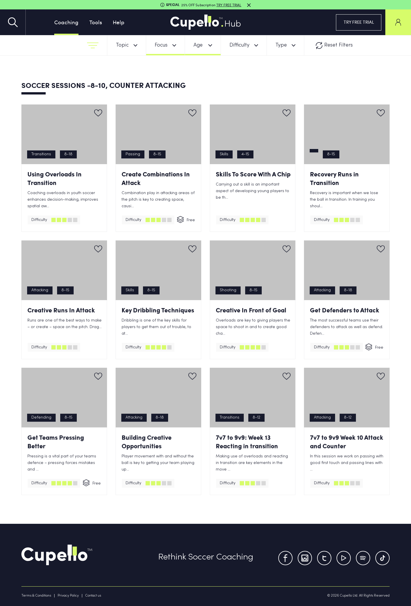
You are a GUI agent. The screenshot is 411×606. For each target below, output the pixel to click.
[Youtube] (344, 558)
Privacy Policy (68, 595)
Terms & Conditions (36, 595)
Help (118, 22)
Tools (95, 22)
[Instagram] (305, 558)
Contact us (93, 595)
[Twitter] (324, 558)
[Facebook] (285, 558)
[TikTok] (382, 558)
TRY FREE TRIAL (359, 22)
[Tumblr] (363, 558)
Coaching (66, 22)
